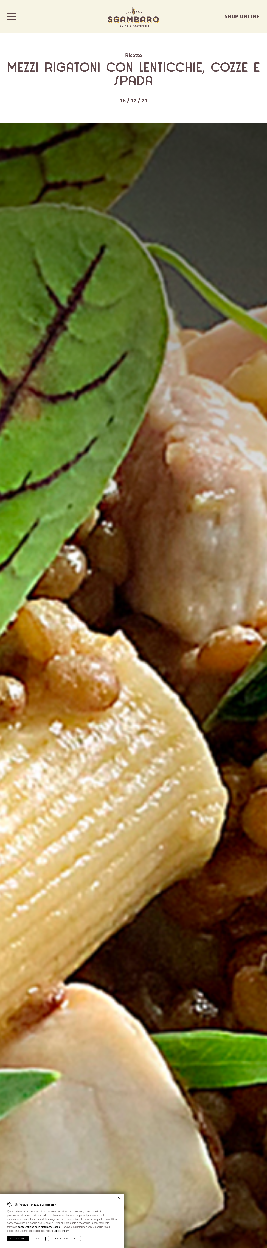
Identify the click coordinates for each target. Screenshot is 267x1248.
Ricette (133, 55)
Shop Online (242, 16)
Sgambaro (133, 16)
